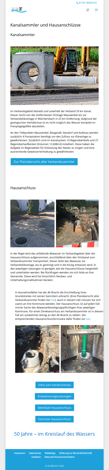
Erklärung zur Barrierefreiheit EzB (75, 453)
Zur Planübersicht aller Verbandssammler (44, 161)
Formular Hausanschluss (54, 419)
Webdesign (50, 453)
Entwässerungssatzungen (54, 396)
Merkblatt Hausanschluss (54, 408)
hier (53, 300)
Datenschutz (35, 453)
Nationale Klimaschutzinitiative (59, 456)
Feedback (36, 456)
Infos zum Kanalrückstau (54, 385)
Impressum (19, 453)
